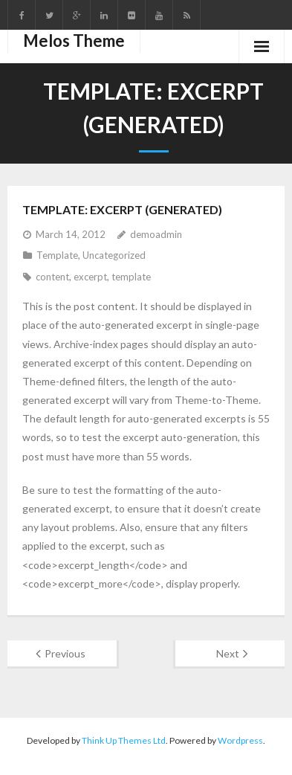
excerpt (90, 277)
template (131, 277)
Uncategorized (114, 255)
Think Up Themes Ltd (124, 740)
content (52, 277)
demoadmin (156, 234)
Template (57, 255)
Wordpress (240, 740)
